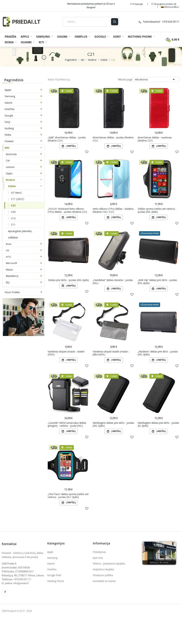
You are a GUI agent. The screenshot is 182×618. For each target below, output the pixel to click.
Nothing (9, 128)
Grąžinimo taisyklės (103, 569)
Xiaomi (8, 102)
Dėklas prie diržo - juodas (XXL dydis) (68, 280)
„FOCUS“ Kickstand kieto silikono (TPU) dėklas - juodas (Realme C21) (67, 210)
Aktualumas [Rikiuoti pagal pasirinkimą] (156, 79)
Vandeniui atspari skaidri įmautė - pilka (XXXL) (111, 353)
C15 (13, 218)
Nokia (8, 134)
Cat (8, 160)
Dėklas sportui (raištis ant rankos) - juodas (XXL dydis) (157, 210)
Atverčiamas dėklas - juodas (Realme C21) (113, 139)
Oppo (9, 173)
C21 (13, 205)
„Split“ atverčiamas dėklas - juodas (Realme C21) (67, 139)
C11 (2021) (17, 199)
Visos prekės (12, 292)
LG (7, 250)
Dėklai (12, 186)
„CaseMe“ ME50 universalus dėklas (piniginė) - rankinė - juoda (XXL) (67, 424)
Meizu (9, 269)
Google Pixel (54, 575)
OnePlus (10, 109)
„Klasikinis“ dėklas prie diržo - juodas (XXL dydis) (158, 353)
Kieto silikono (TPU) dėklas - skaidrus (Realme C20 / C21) (113, 210)
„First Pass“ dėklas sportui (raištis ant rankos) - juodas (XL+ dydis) (68, 496)
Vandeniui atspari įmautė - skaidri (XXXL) (66, 353)
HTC (8, 256)
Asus (8, 244)
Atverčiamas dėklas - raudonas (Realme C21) (155, 139)
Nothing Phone (55, 581)
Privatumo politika (103, 575)
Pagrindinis (13, 80)
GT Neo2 (16, 192)
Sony (7, 121)
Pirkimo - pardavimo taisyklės (109, 563)
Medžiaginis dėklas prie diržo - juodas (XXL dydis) (113, 424)
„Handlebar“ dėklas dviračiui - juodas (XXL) (113, 282)
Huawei (9, 141)
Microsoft (11, 263)
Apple (8, 89)
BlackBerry (12, 276)
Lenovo (10, 167)
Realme (10, 179)
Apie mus (98, 557)
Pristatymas (99, 552)
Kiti (7, 147)
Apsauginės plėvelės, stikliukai (20, 234)
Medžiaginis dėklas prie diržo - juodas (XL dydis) (158, 424)
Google (9, 115)
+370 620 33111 (170, 21)
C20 (13, 211)
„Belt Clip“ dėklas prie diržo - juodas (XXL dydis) (157, 282)
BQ (8, 282)
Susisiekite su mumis (104, 581)
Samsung (10, 96)
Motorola (11, 154)
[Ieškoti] (87, 21)
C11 (13, 224)
